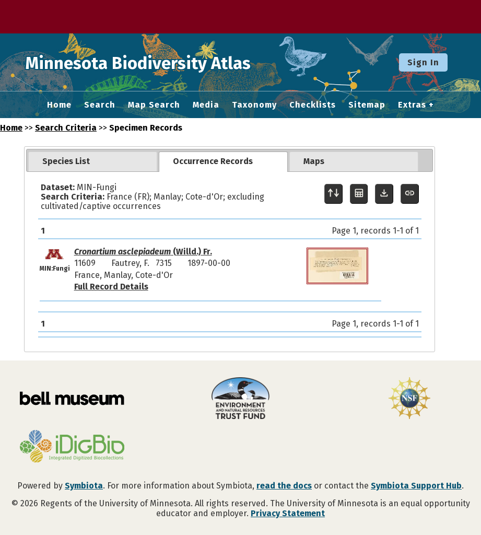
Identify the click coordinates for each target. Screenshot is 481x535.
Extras (412, 105)
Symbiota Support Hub (416, 486)
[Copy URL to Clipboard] (410, 194)
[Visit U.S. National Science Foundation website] (409, 399)
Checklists (312, 105)
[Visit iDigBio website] (72, 447)
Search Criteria (66, 128)
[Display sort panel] (333, 194)
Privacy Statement (288, 513)
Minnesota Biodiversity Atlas (162, 62)
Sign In (423, 62)
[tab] (92, 161)
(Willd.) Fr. (143, 252)
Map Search (154, 105)
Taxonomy (254, 105)
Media (206, 105)
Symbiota (84, 486)
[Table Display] (359, 194)
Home (59, 105)
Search (99, 105)
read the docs (284, 486)
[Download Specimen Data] (384, 194)
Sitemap (366, 105)
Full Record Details (111, 287)
